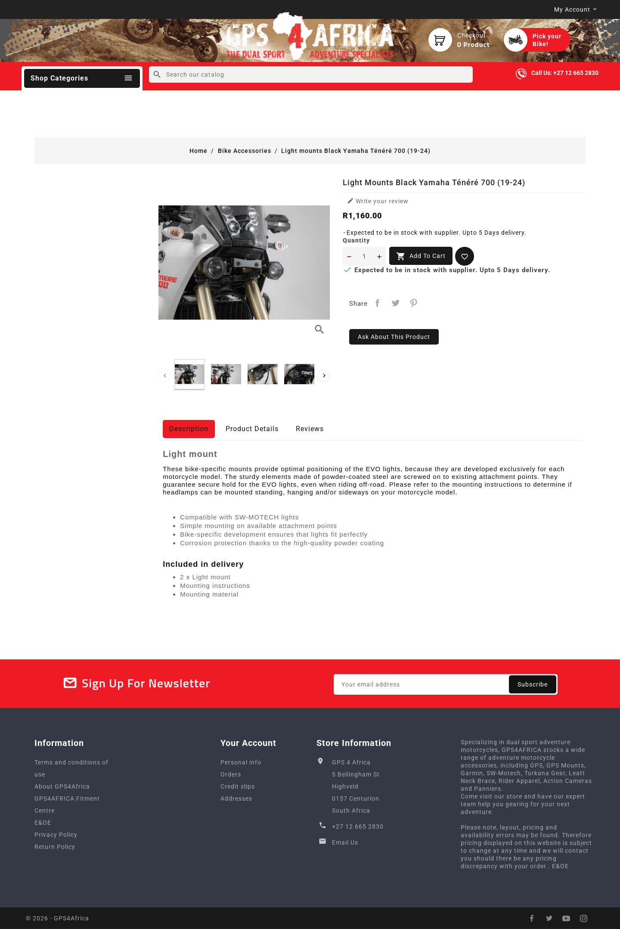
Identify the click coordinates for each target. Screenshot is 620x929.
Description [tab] (188, 429)
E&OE (42, 822)
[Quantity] (364, 256)
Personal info (240, 762)
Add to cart (421, 256)
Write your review (378, 201)
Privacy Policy (56, 834)
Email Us (345, 842)
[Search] (311, 74)
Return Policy (54, 846)
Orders (230, 774)
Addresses (236, 798)
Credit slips (237, 786)
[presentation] (164, 375)
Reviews (310, 429)
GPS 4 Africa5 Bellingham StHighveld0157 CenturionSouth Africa (356, 786)
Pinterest (413, 303)
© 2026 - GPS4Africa (57, 918)
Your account (248, 743)
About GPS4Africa (62, 786)
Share (377, 303)
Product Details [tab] (252, 429)
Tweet (395, 303)
